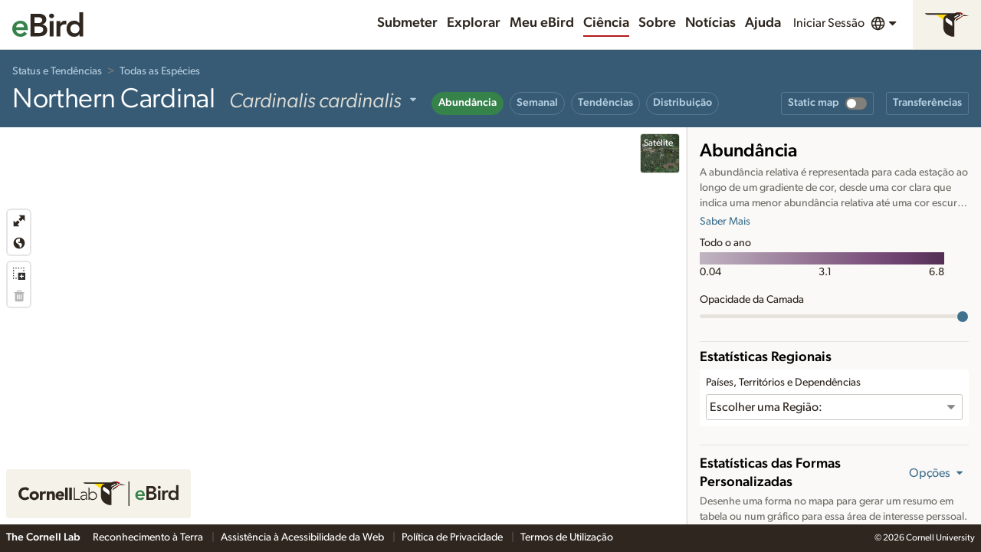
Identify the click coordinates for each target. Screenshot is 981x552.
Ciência (606, 23)
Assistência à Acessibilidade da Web (303, 537)
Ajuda (763, 23)
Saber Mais (725, 221)
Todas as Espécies (160, 71)
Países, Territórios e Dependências (783, 382)
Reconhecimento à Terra (149, 537)
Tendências (605, 102)
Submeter (407, 23)
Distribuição (682, 102)
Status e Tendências (57, 71)
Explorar (473, 23)
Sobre (657, 23)
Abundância (467, 102)
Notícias (710, 23)
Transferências (927, 102)
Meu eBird (542, 23)
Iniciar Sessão (829, 23)
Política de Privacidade (453, 537)
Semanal (537, 102)
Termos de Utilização (566, 537)
